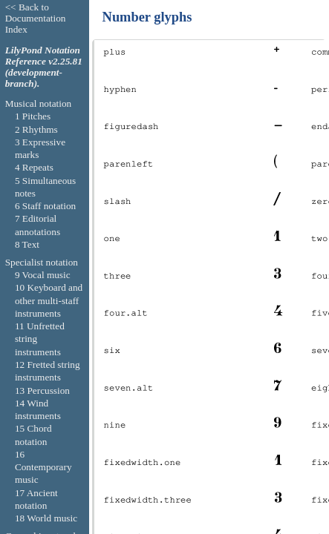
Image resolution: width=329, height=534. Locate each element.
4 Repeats (34, 167)
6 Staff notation (45, 205)
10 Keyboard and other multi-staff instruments (48, 300)
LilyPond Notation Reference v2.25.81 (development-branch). (43, 66)
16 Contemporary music (43, 467)
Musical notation (38, 103)
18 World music (46, 518)
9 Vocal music (43, 274)
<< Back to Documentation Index (35, 18)
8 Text (27, 244)
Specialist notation (41, 262)
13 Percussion (42, 390)
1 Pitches (33, 116)
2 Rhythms (36, 129)
